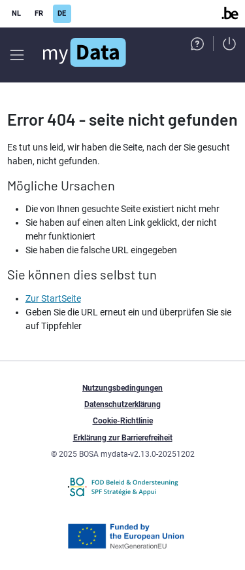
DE (61, 13)
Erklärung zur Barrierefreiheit (122, 437)
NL (16, 13)
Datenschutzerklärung (122, 404)
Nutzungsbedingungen (122, 388)
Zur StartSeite (53, 298)
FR (39, 13)
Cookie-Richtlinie (123, 420)
